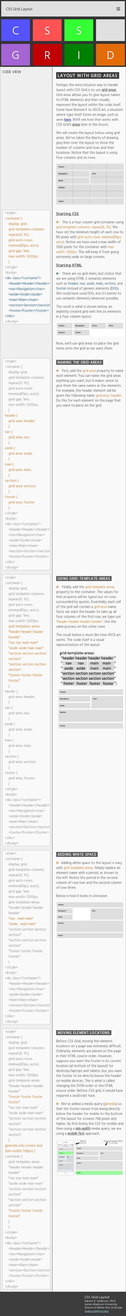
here (67, 119)
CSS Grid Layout (19, 9)
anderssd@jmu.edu (96, 1311)
